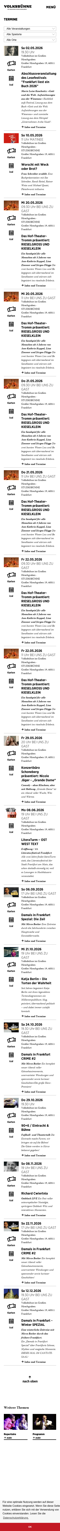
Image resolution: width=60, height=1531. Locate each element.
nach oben (30, 1379)
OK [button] (30, 1527)
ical (11, 84)
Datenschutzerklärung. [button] (16, 1517)
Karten (11, 69)
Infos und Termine (33, 127)
